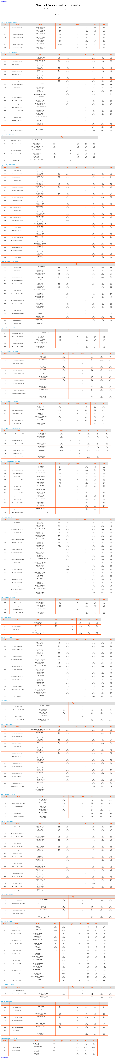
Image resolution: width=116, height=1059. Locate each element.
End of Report (4, 1)
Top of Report (4, 1057)
